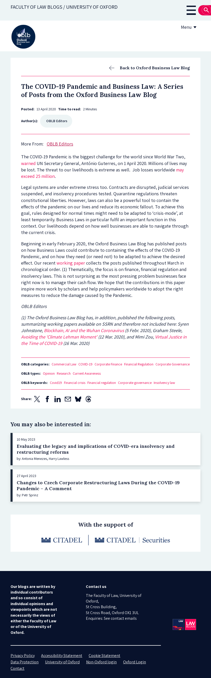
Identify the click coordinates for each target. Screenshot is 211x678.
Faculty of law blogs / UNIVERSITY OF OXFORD (64, 7)
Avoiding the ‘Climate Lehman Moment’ (59, 337)
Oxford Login (134, 662)
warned (28, 163)
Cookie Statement (104, 655)
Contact (17, 668)
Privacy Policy (23, 655)
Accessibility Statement (61, 655)
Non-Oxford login (101, 662)
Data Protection (25, 662)
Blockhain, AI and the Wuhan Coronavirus (84, 330)
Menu (189, 27)
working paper (71, 263)
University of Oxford (62, 662)
